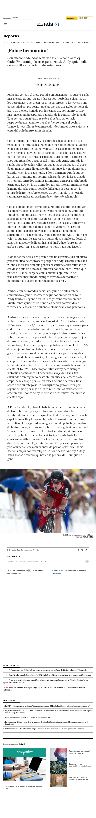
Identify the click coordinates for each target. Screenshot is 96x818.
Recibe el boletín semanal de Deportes (25, 550)
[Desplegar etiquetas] (87, 561)
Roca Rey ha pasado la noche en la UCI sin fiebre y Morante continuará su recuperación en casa (50, 675)
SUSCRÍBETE (71, 18)
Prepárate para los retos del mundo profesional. (79, 752)
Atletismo (65, 43)
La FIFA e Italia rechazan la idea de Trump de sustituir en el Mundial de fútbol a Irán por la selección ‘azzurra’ (47, 706)
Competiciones (32, 562)
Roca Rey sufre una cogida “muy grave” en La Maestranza (27, 717)
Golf (58, 43)
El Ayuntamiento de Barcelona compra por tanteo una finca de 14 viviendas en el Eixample (48, 670)
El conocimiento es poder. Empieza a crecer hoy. (24, 787)
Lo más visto (9, 701)
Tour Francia (12, 562)
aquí (59, 573)
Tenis (23, 43)
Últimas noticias (84, 43)
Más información (14, 573)
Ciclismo (30, 43)
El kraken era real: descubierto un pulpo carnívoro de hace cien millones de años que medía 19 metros (44, 729)
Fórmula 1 (38, 43)
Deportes (11, 36)
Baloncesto (15, 43)
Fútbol (6, 43)
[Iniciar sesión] (85, 18)
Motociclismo (49, 43)
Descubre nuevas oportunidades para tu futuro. (80, 765)
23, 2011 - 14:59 (51, 79)
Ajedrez (73, 43)
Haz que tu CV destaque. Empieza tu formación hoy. (79, 778)
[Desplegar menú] (5, 24)
